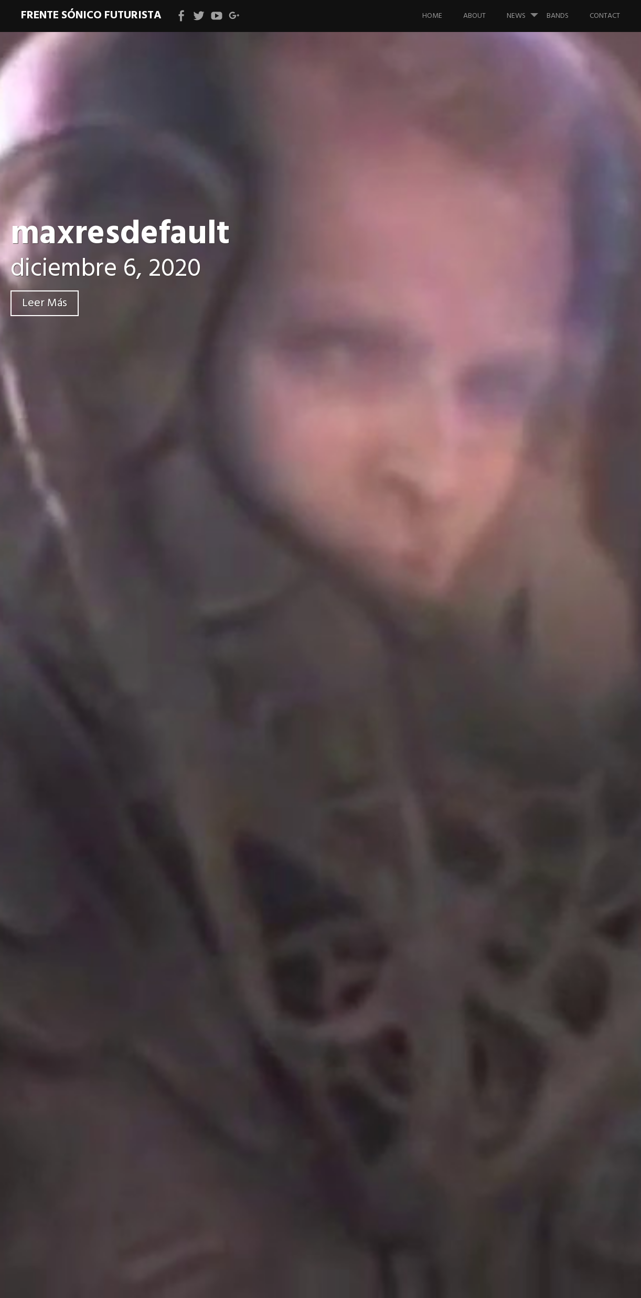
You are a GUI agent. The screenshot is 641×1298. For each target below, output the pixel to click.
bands (558, 16)
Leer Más (44, 303)
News (527, 11)
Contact (605, 16)
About (474, 16)
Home (432, 16)
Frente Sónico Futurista (91, 15)
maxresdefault (120, 235)
